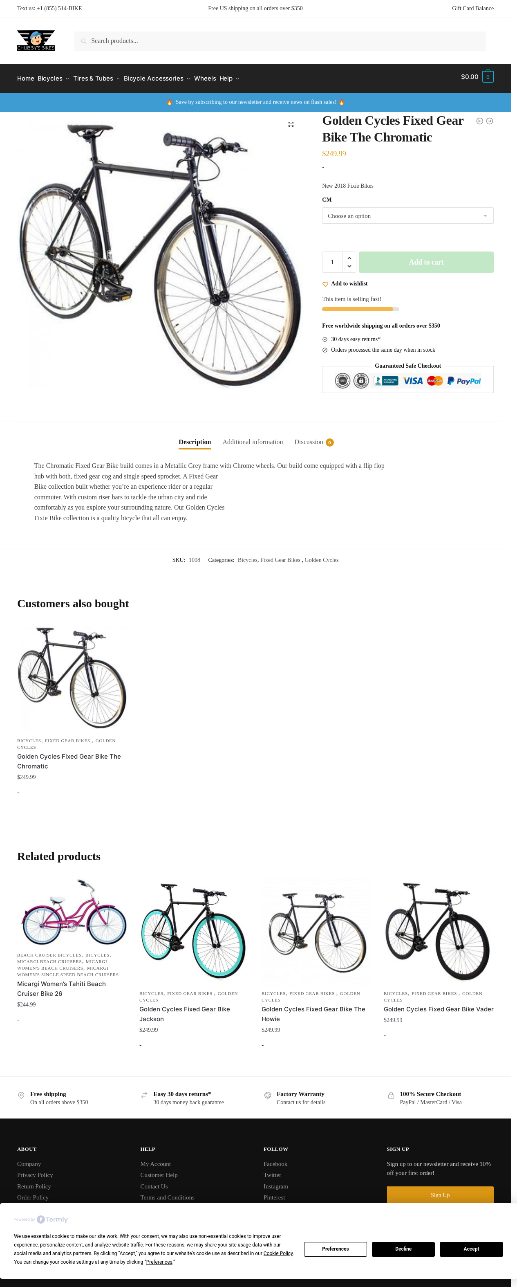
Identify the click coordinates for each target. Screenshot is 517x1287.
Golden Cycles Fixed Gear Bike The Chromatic (69, 757)
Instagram (276, 1182)
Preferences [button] (159, 1262)
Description (195, 438)
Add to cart (426, 258)
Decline (403, 1249)
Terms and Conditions (167, 1193)
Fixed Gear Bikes (281, 556)
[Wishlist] (344, 279)
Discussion (308, 439)
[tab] (195, 432)
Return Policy (34, 1182)
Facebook (275, 1160)
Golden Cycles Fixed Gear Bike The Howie (313, 1010)
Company (29, 1160)
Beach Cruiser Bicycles (49, 950)
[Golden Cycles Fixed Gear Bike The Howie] (317, 926)
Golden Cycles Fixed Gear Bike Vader (439, 1005)
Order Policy (33, 1193)
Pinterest (274, 1193)
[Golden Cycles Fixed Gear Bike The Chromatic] (72, 674)
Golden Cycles (322, 556)
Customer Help (158, 1171)
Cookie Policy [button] (278, 1253)
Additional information (252, 438)
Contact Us (154, 1182)
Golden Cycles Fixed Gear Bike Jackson (184, 1010)
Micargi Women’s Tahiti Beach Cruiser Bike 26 (61, 984)
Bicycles (247, 556)
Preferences (335, 1249)
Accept (471, 1249)
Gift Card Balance (473, 8)
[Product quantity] (332, 258)
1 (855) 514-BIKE (61, 8)
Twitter (272, 1171)
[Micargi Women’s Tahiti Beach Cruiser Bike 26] (72, 907)
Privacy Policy (35, 1171)
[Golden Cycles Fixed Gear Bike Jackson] (194, 926)
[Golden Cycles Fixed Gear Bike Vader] (439, 926)
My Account (155, 1160)
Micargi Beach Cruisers (49, 957)
